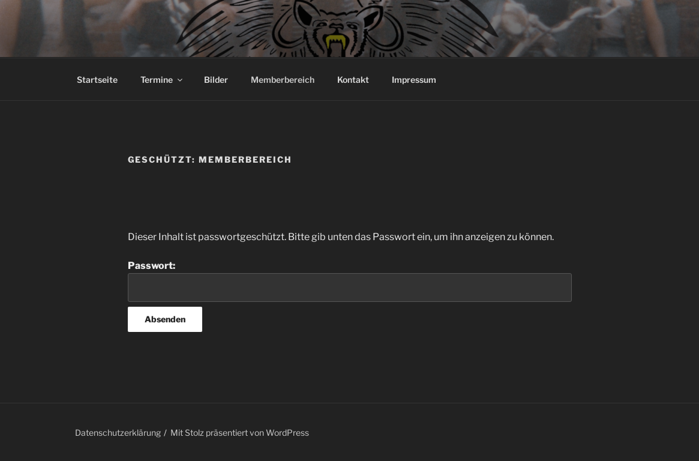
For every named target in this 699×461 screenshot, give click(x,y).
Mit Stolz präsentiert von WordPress (239, 432)
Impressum (414, 79)
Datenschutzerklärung (118, 432)
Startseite (97, 79)
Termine (162, 79)
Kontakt (353, 79)
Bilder (216, 79)
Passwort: (350, 281)
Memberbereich (282, 79)
